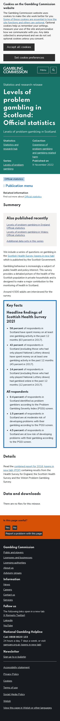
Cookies (7, 681)
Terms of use (10, 687)
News (6, 584)
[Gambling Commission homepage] (15, 72)
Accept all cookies (19, 47)
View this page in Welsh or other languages (27, 708)
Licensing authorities (14, 563)
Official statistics (33, 196)
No (15, 527)
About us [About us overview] (8, 568)
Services (8, 600)
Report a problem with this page (24, 533)
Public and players (13, 552)
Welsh (7, 701)
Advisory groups (12, 573)
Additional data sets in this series (25, 241)
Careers (7, 589)
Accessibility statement (16, 667)
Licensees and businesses (17, 557)
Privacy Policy (11, 674)
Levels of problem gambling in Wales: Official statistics (27, 233)
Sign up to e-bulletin (14, 657)
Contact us (9, 595)
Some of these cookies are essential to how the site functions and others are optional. (30, 21)
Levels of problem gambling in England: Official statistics (28, 226)
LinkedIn (8, 620)
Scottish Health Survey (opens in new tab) (31, 256)
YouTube (8, 625)
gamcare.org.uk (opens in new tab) (22, 644)
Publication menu (18, 186)
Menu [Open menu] (43, 70)
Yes (8, 527)
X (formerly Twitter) (14, 615)
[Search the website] (53, 70)
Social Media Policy (14, 694)
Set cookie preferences (29, 57)
